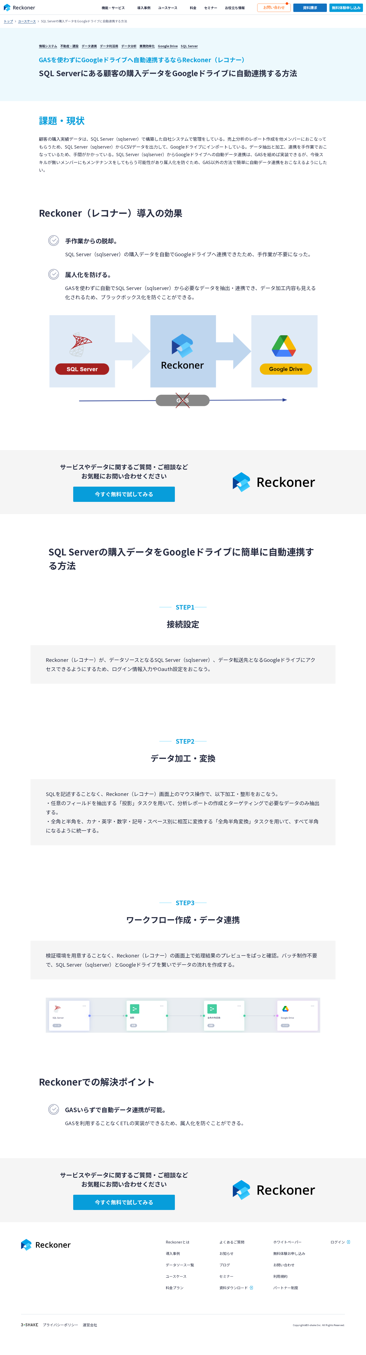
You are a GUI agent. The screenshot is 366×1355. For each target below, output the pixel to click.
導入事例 (173, 1253)
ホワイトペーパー (287, 1242)
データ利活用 (109, 46)
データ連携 (89, 46)
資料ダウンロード (233, 1287)
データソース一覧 (180, 1265)
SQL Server (189, 46)
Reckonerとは (177, 1242)
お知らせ (226, 1253)
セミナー (226, 1276)
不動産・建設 (69, 46)
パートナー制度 (285, 1287)
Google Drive (168, 46)
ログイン (338, 1242)
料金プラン (175, 1287)
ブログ (224, 1265)
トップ (8, 21)
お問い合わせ (284, 1265)
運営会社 (90, 1325)
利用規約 (280, 1276)
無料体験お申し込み (289, 1253)
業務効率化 (147, 46)
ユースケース (27, 21)
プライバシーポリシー (60, 1325)
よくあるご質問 (231, 1242)
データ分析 (128, 46)
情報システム (48, 46)
